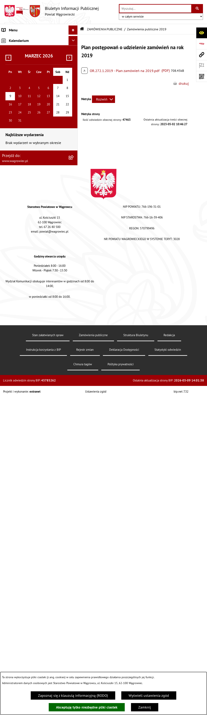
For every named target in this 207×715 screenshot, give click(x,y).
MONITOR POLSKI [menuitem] (16, 352)
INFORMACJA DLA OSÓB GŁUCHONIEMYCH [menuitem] (35, 177)
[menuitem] (39, 207)
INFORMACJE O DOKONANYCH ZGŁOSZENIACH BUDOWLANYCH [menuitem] (27, 293)
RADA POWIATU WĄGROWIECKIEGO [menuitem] (29, 62)
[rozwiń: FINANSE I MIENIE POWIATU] (74, 231)
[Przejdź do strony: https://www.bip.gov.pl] (201, 43)
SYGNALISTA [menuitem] (11, 153)
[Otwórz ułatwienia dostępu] (201, 32)
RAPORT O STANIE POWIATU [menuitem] (24, 90)
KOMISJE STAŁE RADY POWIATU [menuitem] (27, 81)
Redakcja (169, 658)
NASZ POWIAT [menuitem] (13, 53)
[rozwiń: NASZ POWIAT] (74, 54)
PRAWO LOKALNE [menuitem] (15, 186)
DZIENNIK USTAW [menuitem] (16, 343)
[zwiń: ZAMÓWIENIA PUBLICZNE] (74, 196)
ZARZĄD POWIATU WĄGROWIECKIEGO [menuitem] (32, 72)
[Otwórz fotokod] (201, 76)
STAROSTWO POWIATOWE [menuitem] (22, 99)
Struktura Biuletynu (135, 658)
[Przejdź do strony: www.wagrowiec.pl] (201, 54)
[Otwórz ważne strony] (201, 65)
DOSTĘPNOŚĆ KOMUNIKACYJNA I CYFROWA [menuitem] (27, 166)
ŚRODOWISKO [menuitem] (13, 254)
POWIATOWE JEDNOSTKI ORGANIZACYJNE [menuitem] (34, 117)
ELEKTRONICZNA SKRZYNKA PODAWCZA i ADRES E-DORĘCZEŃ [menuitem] (34, 308)
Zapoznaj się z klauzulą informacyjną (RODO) (73, 695)
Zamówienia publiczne (93, 658)
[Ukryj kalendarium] (73, 363)
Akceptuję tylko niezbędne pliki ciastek (86, 707)
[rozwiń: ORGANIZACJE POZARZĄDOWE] (74, 264)
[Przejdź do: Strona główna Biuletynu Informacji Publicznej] (82, 29)
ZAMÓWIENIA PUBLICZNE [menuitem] (22, 195)
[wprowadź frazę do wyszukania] (155, 8)
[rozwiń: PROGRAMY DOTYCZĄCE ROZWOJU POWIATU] (74, 240)
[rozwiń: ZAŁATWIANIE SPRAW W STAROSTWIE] (74, 108)
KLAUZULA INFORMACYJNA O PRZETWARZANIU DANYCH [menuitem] (24, 42)
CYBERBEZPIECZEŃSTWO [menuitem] (21, 320)
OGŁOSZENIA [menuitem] (12, 126)
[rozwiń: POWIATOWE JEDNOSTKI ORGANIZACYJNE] (74, 117)
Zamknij (144, 707)
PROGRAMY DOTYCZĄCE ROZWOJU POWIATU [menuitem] (29, 242)
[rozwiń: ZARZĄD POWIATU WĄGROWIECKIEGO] (74, 72)
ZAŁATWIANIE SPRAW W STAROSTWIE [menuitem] (31, 108)
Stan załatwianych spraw (47, 658)
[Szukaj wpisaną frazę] (197, 8)
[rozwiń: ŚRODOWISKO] (74, 254)
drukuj (184, 83)
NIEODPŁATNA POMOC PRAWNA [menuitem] (27, 272)
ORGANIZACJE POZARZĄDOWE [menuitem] (26, 263)
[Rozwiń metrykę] (103, 99)
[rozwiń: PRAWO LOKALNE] (74, 187)
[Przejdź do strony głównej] (51, 11)
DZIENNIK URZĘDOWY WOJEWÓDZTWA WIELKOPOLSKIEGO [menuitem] (32, 332)
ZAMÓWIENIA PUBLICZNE (105, 29)
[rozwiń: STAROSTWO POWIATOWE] (74, 99)
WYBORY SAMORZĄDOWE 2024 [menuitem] (27, 144)
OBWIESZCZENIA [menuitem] (15, 135)
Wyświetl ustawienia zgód (149, 695)
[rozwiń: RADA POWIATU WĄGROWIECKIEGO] (74, 63)
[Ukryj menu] (73, 30)
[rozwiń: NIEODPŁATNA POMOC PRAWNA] (74, 273)
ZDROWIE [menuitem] (9, 281)
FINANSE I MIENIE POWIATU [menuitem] (24, 230)
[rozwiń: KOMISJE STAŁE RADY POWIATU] (74, 81)
